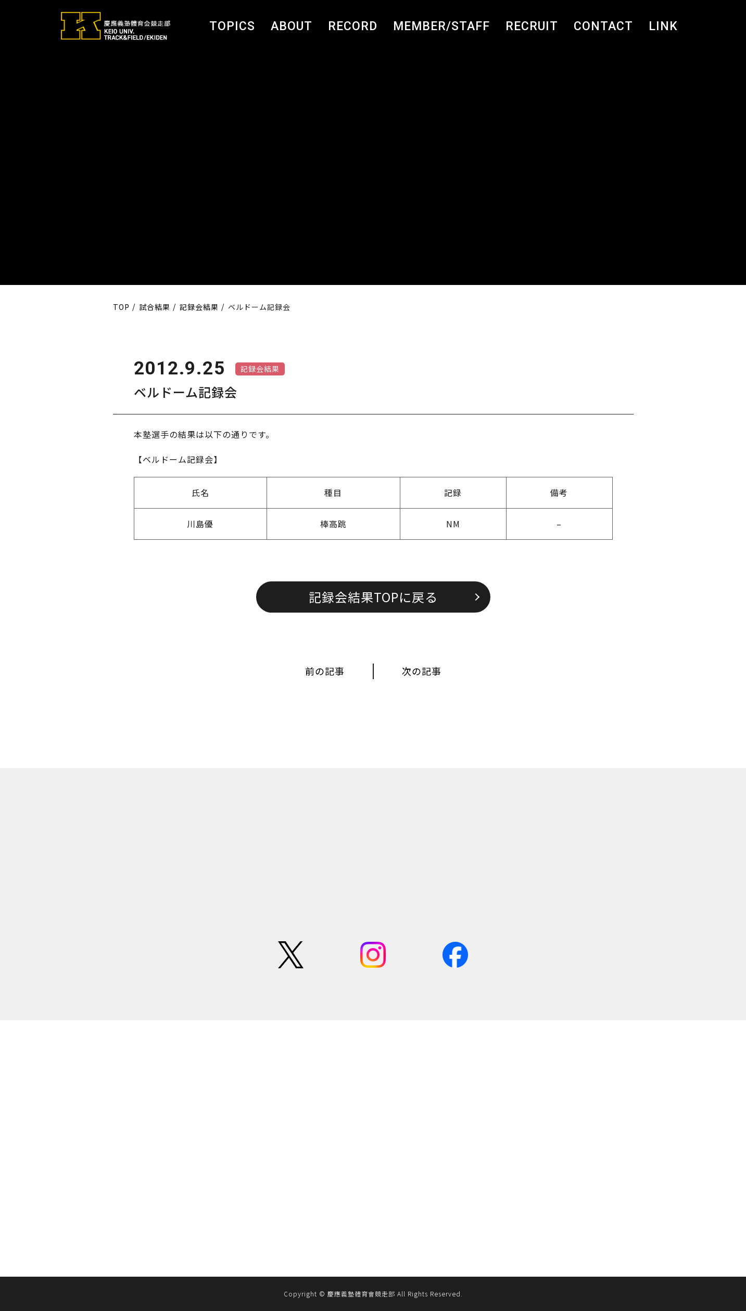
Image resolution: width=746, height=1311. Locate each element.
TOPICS (232, 26)
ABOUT (291, 26)
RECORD (352, 26)
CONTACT (603, 26)
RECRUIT (531, 26)
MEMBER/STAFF (441, 26)
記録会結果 (260, 369)
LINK (663, 26)
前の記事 (325, 671)
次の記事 (421, 671)
